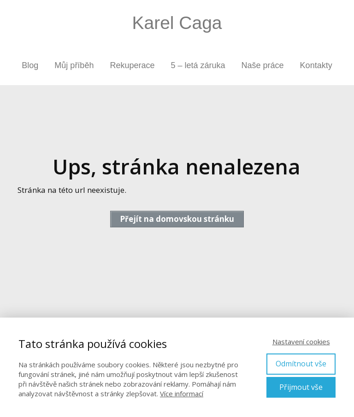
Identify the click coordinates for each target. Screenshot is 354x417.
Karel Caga (177, 23)
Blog (30, 65)
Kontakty (316, 65)
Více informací (181, 393)
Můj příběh (74, 65)
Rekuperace (132, 65)
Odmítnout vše (301, 364)
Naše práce (263, 65)
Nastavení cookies (301, 341)
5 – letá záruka (198, 65)
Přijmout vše (301, 387)
